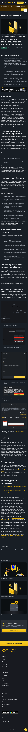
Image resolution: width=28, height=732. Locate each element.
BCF (3, 678)
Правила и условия (6, 696)
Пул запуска (5, 683)
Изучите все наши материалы (14, 643)
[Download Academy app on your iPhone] (5, 712)
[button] (25, 2)
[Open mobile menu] (25, 2)
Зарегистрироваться (14, 630)
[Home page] (9, 3)
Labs (3, 680)
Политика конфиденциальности (9, 699)
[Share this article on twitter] (2, 549)
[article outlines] (25, 10)
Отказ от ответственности (8, 701)
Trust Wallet (4, 688)
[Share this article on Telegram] (15, 549)
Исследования (5, 685)
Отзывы (4, 706)
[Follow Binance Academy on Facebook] (2, 717)
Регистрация (20, 2)
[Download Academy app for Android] (14, 712)
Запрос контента (6, 704)
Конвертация (5, 675)
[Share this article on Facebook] (8, 549)
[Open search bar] (14, 2)
